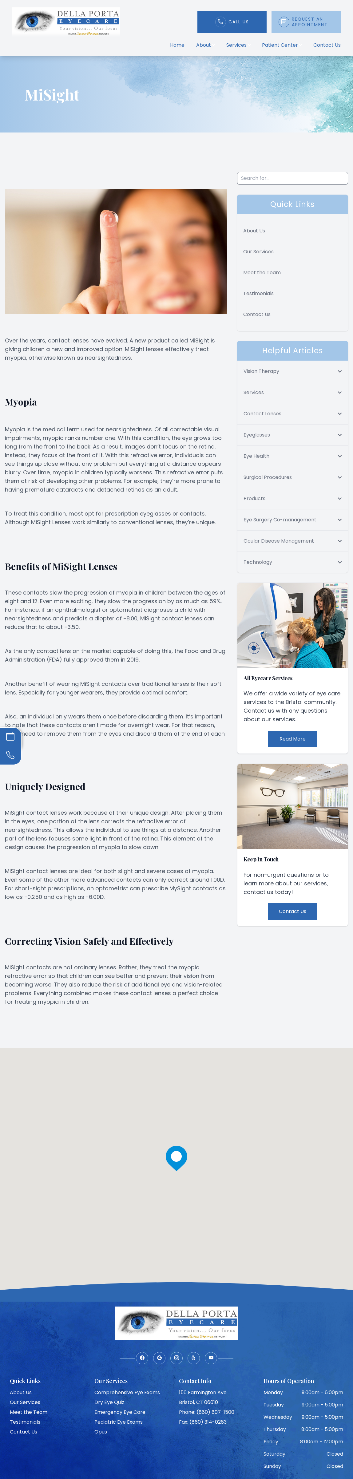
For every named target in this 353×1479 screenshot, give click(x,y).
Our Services (258, 251)
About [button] (205, 45)
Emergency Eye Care (119, 1412)
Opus (100, 1431)
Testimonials (258, 293)
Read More (293, 738)
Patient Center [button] (282, 45)
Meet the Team (262, 272)
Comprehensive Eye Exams (127, 1392)
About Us (254, 230)
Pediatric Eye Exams (118, 1422)
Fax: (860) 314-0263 (203, 1422)
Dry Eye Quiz (109, 1402)
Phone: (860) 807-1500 (206, 1412)
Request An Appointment (310, 21)
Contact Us (327, 45)
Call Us (238, 22)
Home (177, 45)
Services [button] (238, 45)
